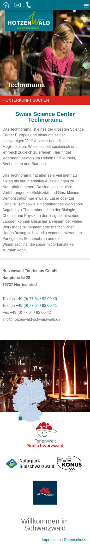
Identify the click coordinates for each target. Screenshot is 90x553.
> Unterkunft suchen (25, 100)
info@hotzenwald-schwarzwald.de (31, 319)
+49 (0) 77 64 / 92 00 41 (36, 305)
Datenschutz (74, 540)
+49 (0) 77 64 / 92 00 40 (36, 299)
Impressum (51, 540)
